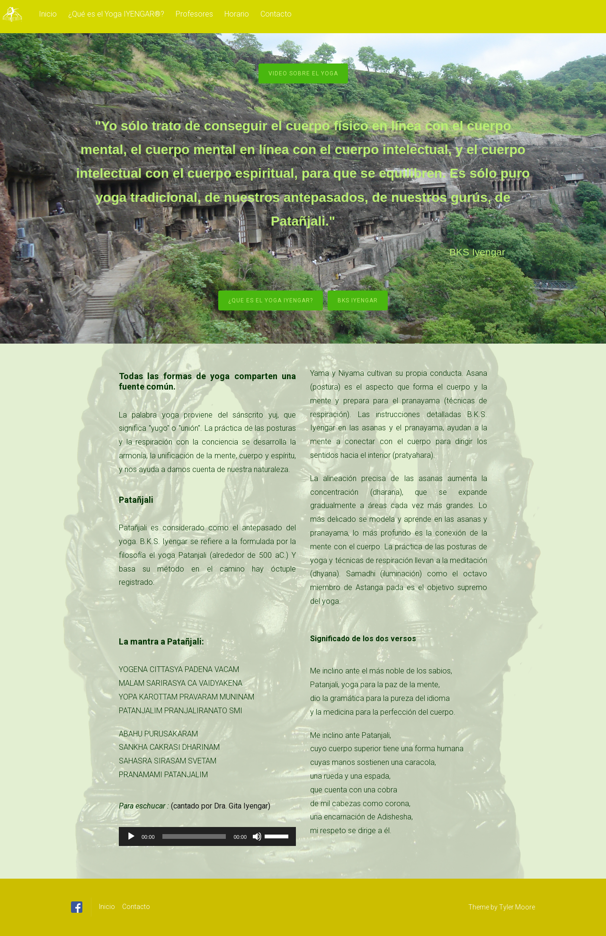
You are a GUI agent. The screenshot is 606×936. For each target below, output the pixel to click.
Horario (236, 13)
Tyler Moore (517, 907)
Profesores (194, 13)
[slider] (194, 836)
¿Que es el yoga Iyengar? (270, 300)
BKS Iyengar (358, 300)
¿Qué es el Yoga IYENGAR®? (116, 13)
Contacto (276, 13)
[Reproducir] (131, 836)
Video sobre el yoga (303, 73)
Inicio (48, 13)
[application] (207, 836)
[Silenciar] (257, 836)
